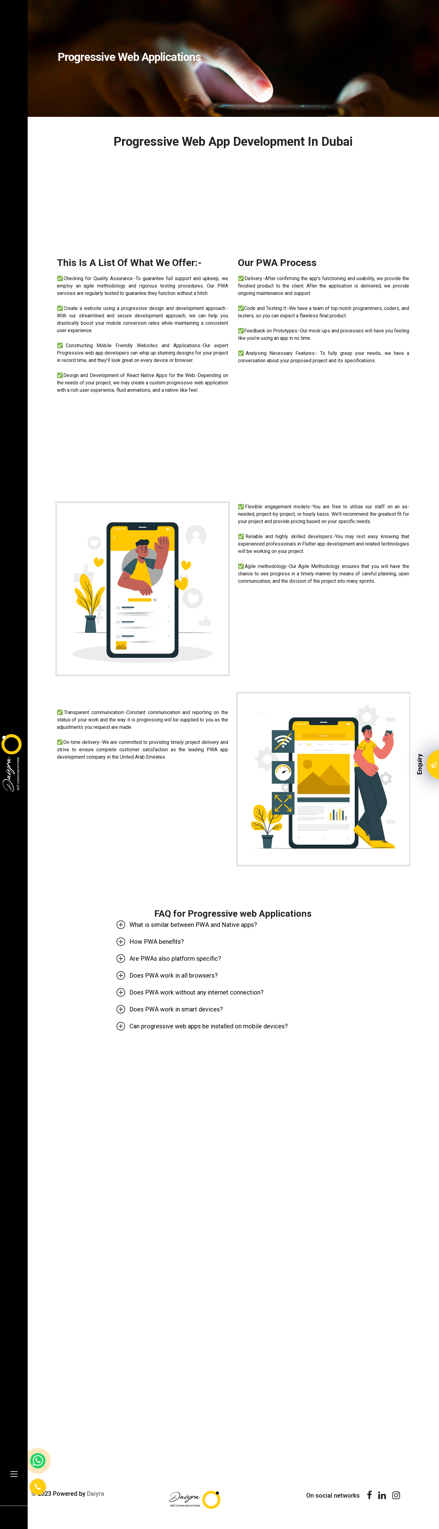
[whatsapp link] (37, 1461)
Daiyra (96, 1493)
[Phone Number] (37, 1487)
